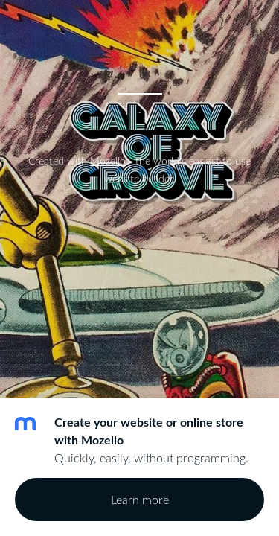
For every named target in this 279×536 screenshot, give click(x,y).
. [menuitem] (139, 108)
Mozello (108, 160)
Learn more (140, 499)
